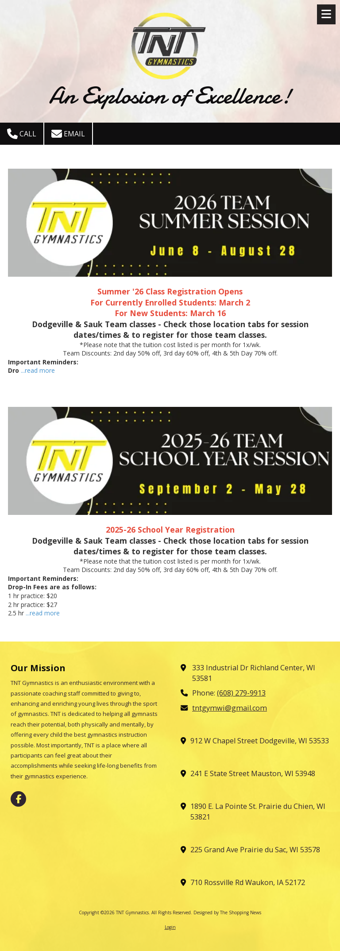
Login (170, 927)
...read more (38, 370)
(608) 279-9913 (241, 693)
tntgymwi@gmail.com (229, 708)
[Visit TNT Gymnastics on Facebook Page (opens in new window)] (18, 799)
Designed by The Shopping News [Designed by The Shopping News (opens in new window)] (227, 912)
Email (68, 133)
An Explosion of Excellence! (170, 95)
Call (21, 133)
